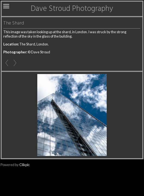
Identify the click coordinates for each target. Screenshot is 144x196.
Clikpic (24, 165)
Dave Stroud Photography (72, 9)
